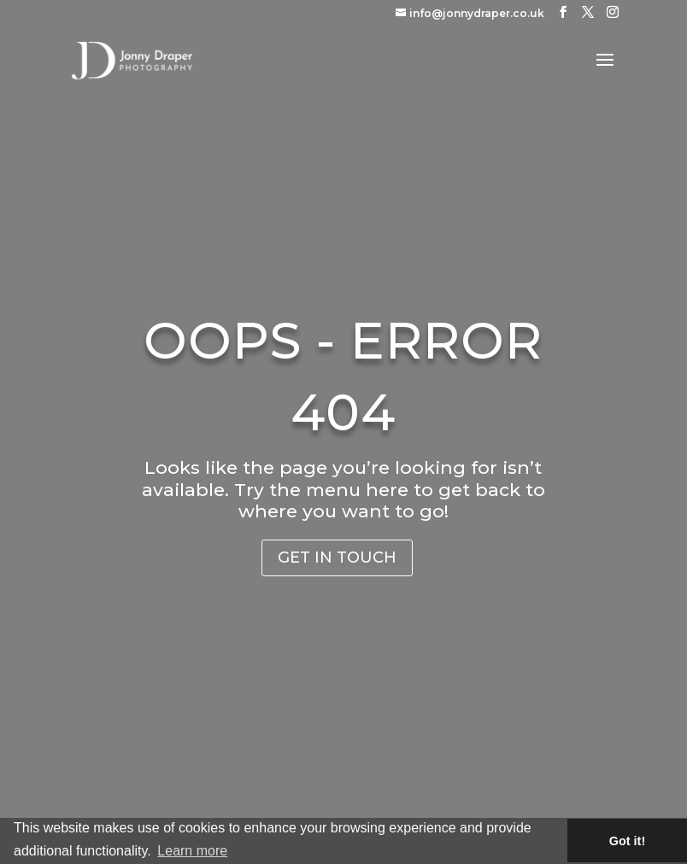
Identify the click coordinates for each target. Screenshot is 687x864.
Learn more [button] (192, 851)
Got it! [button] (627, 841)
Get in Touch (337, 557)
